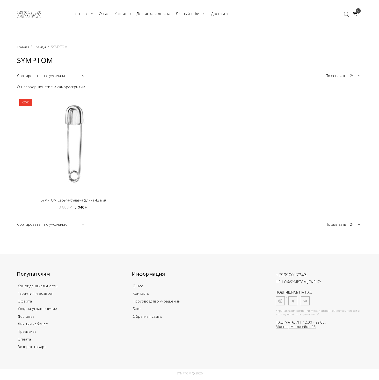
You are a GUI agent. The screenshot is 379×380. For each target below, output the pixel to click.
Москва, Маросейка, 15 (296, 327)
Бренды (41, 47)
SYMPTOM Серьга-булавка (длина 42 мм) (73, 200)
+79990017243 (295, 274)
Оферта (25, 301)
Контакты (123, 13)
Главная (24, 47)
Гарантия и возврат (36, 294)
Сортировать (29, 75)
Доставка (219, 13)
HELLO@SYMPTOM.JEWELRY (298, 282)
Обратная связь (147, 317)
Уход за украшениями (37, 309)
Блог (137, 309)
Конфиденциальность (38, 286)
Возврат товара (32, 348)
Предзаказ (27, 332)
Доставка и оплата (153, 13)
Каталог (83, 14)
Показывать (336, 75)
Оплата (24, 340)
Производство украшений (156, 301)
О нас (104, 13)
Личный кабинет (191, 13)
